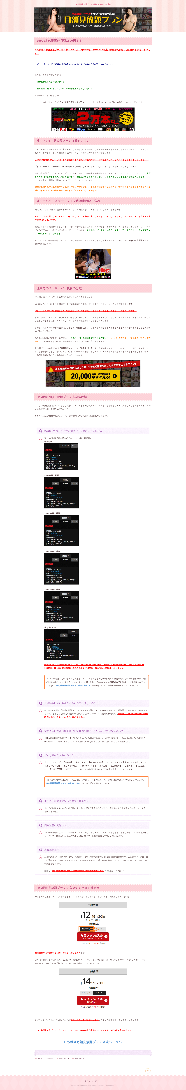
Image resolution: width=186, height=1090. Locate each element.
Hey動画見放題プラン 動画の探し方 (73, 686)
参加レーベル (79, 1058)
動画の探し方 (64, 1058)
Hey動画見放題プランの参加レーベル (63, 783)
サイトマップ (91, 1081)
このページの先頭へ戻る (148, 1070)
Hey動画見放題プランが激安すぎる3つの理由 (93, 4)
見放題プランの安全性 (45, 1058)
